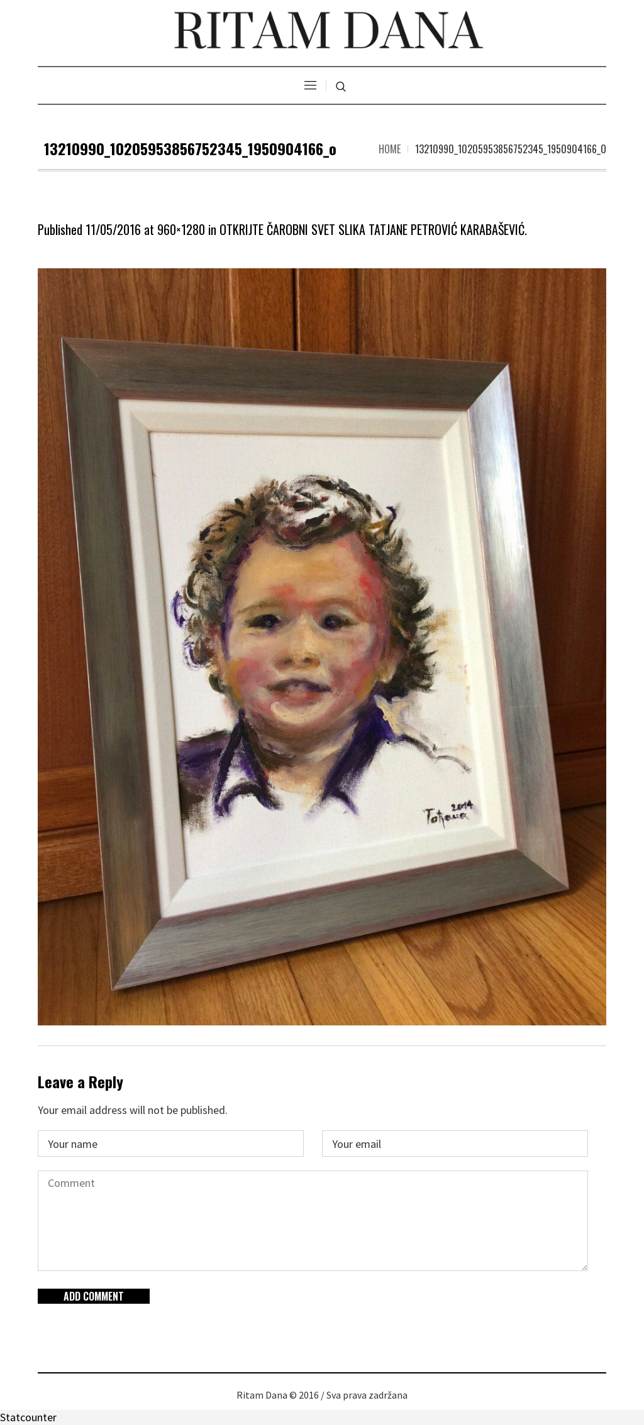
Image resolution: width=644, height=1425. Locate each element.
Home (390, 149)
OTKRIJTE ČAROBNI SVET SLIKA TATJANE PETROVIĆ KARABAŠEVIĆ (372, 229)
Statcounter (28, 1417)
